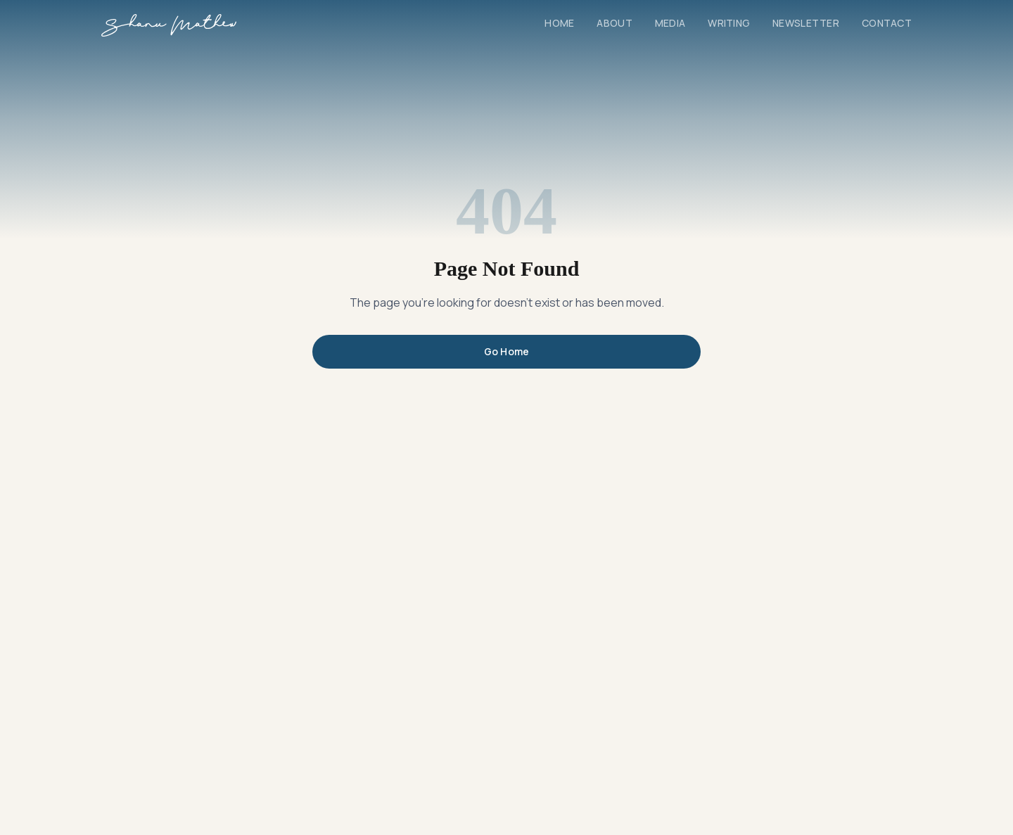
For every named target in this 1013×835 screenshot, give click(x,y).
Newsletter (805, 23)
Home (559, 23)
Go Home (507, 351)
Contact (887, 23)
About (614, 23)
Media (670, 23)
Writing (729, 23)
